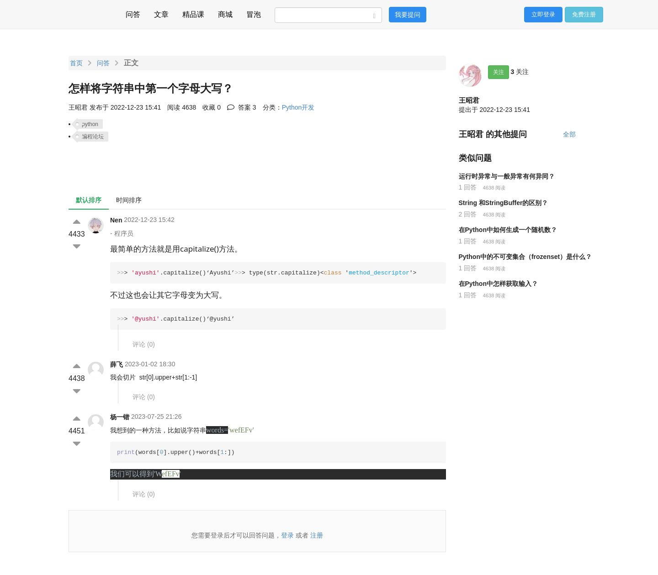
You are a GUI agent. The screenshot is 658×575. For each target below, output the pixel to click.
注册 (316, 535)
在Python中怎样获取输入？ (498, 283)
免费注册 (584, 14)
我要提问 (407, 14)
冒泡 (253, 13)
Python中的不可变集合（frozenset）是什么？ (525, 256)
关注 (498, 72)
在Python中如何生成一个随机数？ (508, 229)
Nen (116, 220)
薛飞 (116, 364)
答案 (241, 107)
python (90, 124)
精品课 (193, 13)
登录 (287, 535)
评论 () (144, 344)
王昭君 (469, 100)
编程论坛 (93, 136)
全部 (569, 134)
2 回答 (468, 214)
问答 (133, 13)
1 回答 (468, 187)
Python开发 (298, 107)
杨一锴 (119, 417)
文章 (161, 13)
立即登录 (543, 14)
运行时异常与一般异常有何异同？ (507, 176)
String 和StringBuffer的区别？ (503, 202)
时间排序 (129, 200)
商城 (225, 13)
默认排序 (88, 200)
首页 (76, 63)
